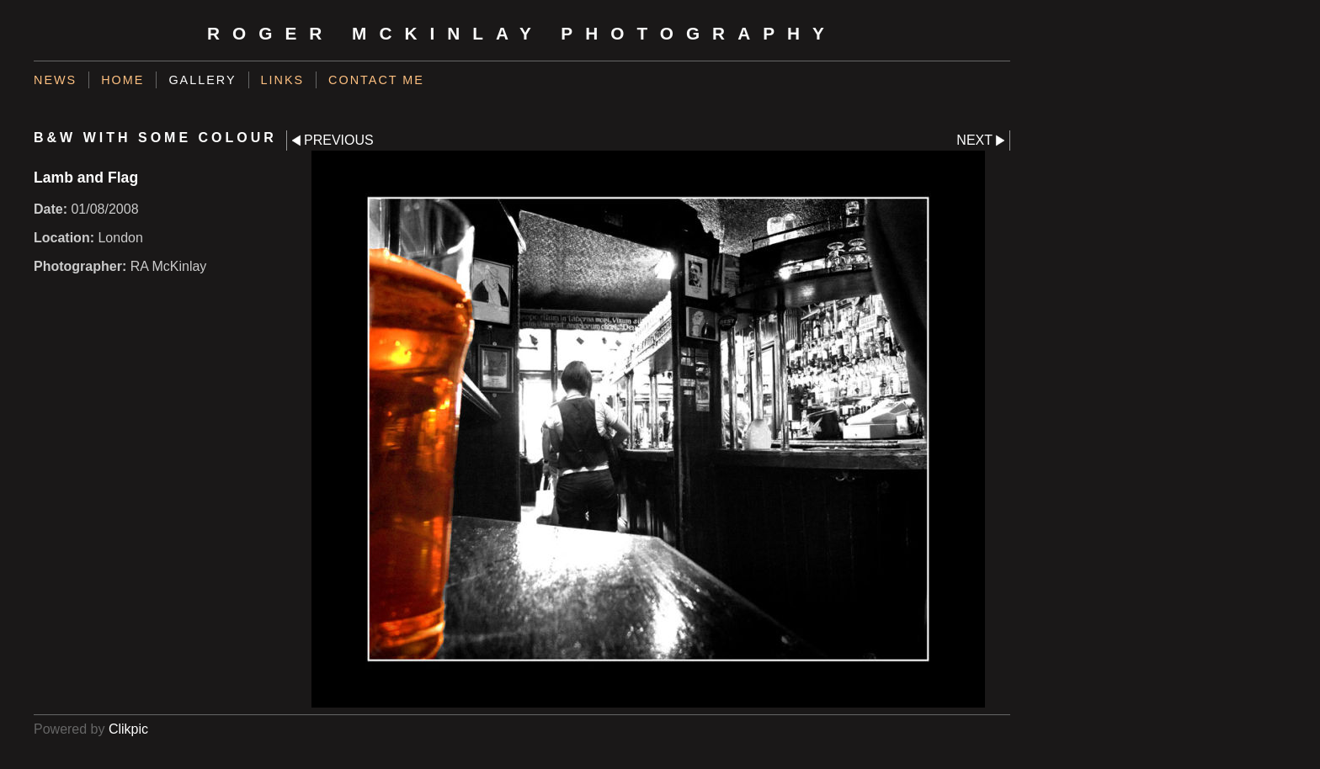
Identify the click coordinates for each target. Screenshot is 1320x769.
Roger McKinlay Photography (522, 33)
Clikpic (128, 729)
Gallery (202, 80)
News (55, 80)
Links (283, 80)
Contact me (376, 80)
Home (122, 80)
